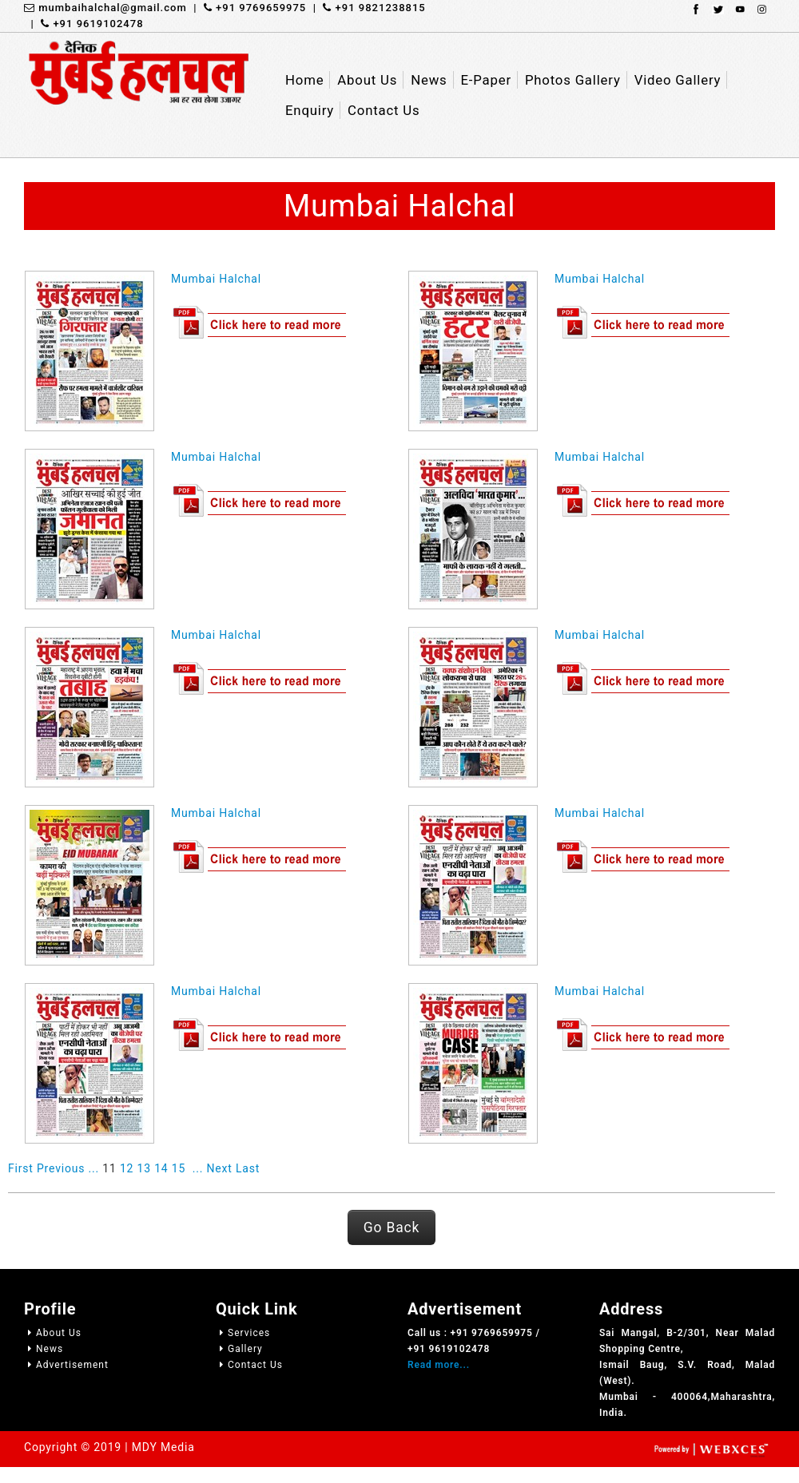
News (43, 1348)
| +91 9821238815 (366, 8)
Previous (61, 1168)
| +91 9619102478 (84, 24)
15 (178, 1168)
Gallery (239, 1348)
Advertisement (66, 1364)
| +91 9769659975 (247, 8)
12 (126, 1168)
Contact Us (249, 1364)
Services (243, 1332)
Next (219, 1168)
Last (248, 1168)
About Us (52, 1332)
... (94, 1168)
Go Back (391, 1227)
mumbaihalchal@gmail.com (105, 8)
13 (144, 1168)
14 (161, 1168)
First (21, 1168)
